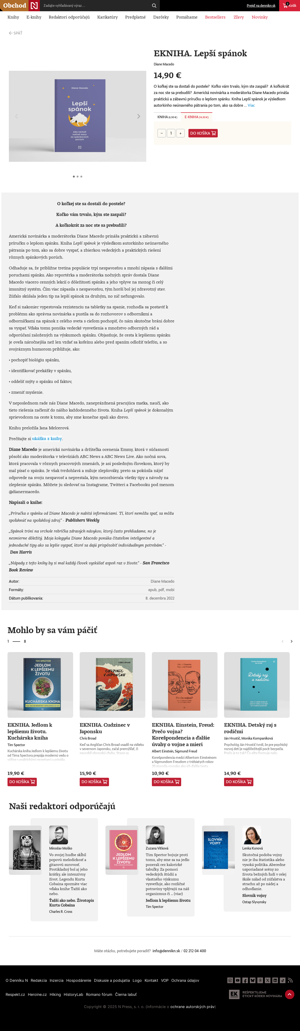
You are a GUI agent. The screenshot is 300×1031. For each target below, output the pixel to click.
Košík (291, 5)
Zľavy (239, 17)
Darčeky (161, 17)
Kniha (167, 117)
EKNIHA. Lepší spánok (74, 176)
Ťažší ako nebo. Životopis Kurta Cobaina (71, 903)
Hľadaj (154, 5)
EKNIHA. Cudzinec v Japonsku (105, 728)
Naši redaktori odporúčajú (62, 806)
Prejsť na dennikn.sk (261, 5)
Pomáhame (187, 17)
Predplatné (135, 17)
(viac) (178, 893)
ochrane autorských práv (192, 1006)
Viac (251, 105)
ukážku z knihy (47, 438)
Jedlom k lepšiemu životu (168, 900)
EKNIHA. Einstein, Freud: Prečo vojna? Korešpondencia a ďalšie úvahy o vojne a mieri (183, 734)
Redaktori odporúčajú (69, 17)
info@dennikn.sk (166, 950)
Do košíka (200, 133)
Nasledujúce (138, 116)
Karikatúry (107, 17)
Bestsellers (215, 17)
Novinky (260, 17)
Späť (18, 33)
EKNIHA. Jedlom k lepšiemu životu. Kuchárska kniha (30, 731)
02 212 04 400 (195, 950)
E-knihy (33, 17)
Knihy (13, 17)
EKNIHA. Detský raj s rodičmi (250, 728)
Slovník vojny (254, 895)
